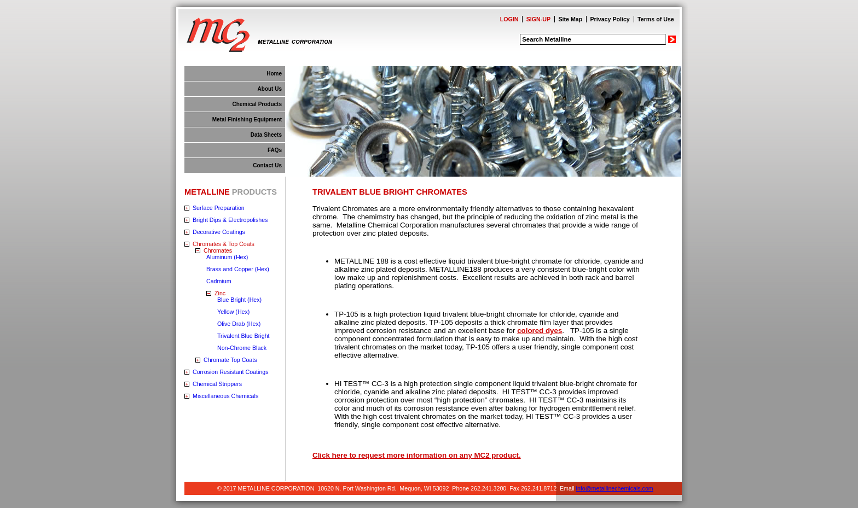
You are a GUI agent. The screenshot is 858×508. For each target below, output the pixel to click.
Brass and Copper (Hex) (237, 269)
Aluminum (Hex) (227, 257)
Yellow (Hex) (233, 311)
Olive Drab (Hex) (238, 323)
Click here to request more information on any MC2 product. (416, 455)
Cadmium (218, 281)
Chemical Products (257, 104)
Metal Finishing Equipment (247, 119)
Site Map (570, 19)
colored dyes (539, 330)
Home (274, 74)
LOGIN (509, 19)
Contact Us (267, 165)
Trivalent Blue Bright (243, 335)
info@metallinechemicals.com (614, 488)
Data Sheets (266, 135)
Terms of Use (655, 19)
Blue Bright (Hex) (239, 299)
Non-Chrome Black (241, 347)
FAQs (275, 150)
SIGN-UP (538, 19)
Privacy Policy (610, 19)
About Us (270, 89)
